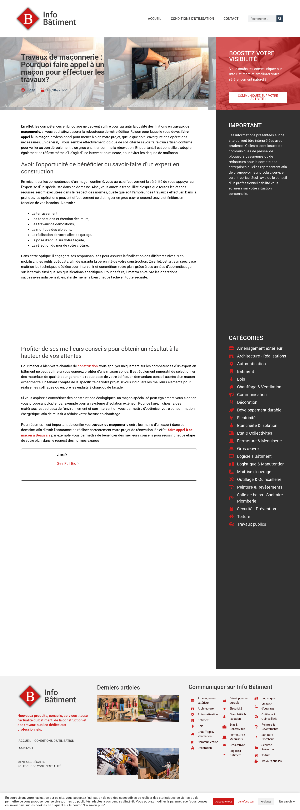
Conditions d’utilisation (192, 19)
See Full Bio (66, 463)
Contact (231, 19)
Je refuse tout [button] (246, 801)
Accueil (154, 19)
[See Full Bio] (78, 463)
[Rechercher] (279, 18)
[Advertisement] (109, 314)
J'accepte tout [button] (223, 801)
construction (88, 366)
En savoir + (287, 801)
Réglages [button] (265, 801)
